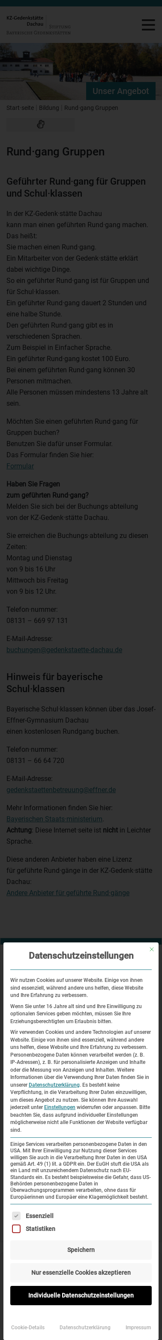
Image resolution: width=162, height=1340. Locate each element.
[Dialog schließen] (152, 949)
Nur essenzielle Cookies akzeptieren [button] (81, 1272)
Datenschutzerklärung (54, 1085)
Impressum (138, 1328)
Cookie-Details (28, 1328)
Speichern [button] (81, 1249)
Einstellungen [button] (59, 1107)
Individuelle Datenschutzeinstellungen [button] (81, 1295)
